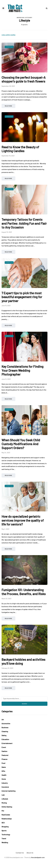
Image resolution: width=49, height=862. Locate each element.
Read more (8, 106)
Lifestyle (9, 46)
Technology (6, 834)
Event (4, 747)
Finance (4, 759)
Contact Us (20, 853)
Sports (4, 831)
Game (4, 767)
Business (5, 727)
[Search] (24, 698)
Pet (3, 811)
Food (3, 763)
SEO (3, 823)
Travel (4, 838)
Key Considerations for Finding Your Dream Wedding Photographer (22, 370)
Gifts (3, 771)
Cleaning (5, 731)
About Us (30, 853)
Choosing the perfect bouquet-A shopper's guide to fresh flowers (24, 79)
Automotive (6, 723)
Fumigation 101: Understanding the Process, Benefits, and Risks (24, 592)
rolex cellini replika (8, 35)
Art (3, 720)
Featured (5, 755)
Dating (4, 735)
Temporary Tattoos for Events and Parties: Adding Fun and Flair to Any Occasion (24, 223)
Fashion (4, 751)
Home (4, 779)
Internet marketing (8, 791)
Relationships (7, 819)
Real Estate (6, 815)
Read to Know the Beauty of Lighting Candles (20, 149)
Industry (5, 783)
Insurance (5, 787)
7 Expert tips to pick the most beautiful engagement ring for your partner (22, 297)
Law (3, 795)
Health (4, 775)
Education (5, 739)
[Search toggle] (45, 8)
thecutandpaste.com (38, 857)
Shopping (5, 827)
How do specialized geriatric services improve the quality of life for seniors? (23, 520)
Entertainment (7, 743)
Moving (4, 803)
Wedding (5, 842)
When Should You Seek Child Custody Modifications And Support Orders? (21, 444)
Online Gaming (7, 807)
